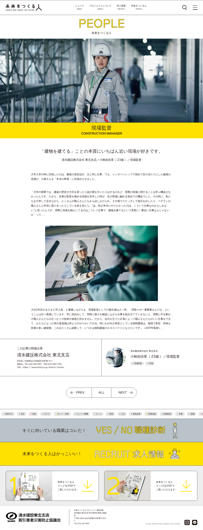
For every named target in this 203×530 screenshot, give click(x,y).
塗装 (111, 414)
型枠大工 (9, 414)
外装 (34, 414)
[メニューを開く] (195, 7)
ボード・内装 (63, 414)
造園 (193, 414)
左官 (23, 414)
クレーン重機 (82, 414)
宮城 (150, 363)
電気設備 (136, 414)
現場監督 (137, 363)
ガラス (47, 414)
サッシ (99, 414)
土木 (123, 414)
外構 (181, 414)
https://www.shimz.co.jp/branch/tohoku (43, 367)
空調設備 (152, 414)
